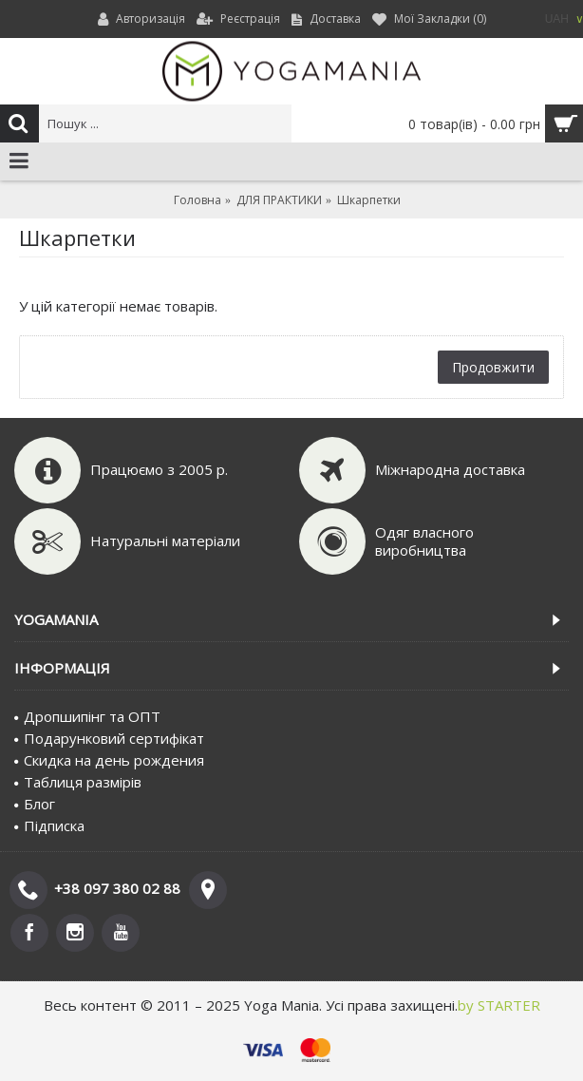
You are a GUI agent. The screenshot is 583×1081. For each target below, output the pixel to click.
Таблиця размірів (77, 781)
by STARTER (499, 1005)
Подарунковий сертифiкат (109, 738)
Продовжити (493, 367)
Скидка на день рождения (109, 759)
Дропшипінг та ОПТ (87, 716)
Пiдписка (49, 825)
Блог (34, 803)
